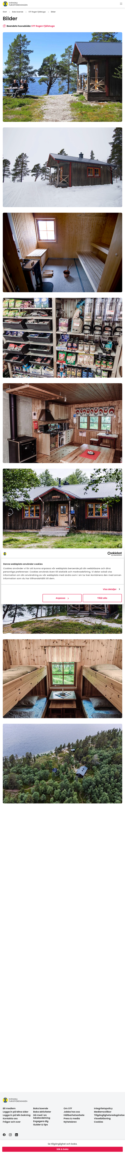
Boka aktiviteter (42, 1111)
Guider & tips (40, 1124)
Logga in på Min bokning (16, 1115)
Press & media (72, 1118)
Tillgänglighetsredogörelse (109, 1115)
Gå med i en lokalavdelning (41, 1117)
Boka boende (17, 12)
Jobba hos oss (72, 1111)
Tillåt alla (102, 598)
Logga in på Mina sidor (15, 1111)
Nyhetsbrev (70, 1121)
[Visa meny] (121, 4)
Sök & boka (62, 1149)
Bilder (53, 12)
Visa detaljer (109, 589)
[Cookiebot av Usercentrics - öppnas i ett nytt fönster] (109, 554)
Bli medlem (9, 1108)
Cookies (98, 1121)
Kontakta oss (10, 1118)
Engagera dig (40, 1121)
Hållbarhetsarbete (74, 1115)
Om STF (68, 1108)
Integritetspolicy (103, 1108)
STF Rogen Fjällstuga (37, 12)
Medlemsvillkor (102, 1111)
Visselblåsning (102, 1118)
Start (5, 12)
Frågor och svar (12, 1121)
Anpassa (62, 598)
